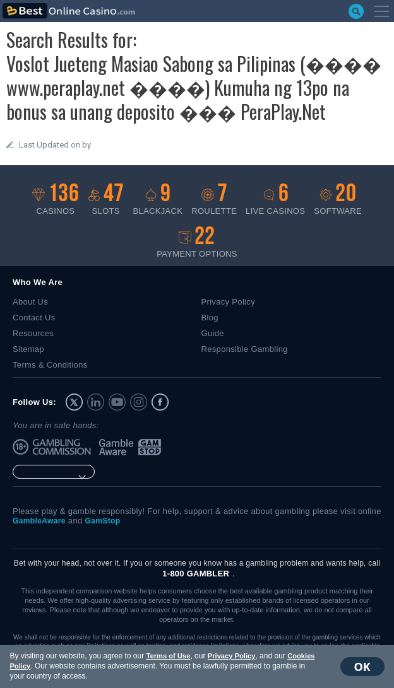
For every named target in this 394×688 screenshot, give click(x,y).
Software (338, 200)
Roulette (214, 200)
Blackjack (157, 200)
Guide (212, 333)
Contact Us (34, 317)
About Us (30, 301)
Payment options (197, 242)
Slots (106, 200)
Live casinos (275, 200)
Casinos (55, 200)
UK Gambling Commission (64, 447)
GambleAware (117, 447)
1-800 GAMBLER (195, 573)
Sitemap (28, 349)
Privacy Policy (228, 656)
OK (365, 666)
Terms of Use (165, 656)
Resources (33, 333)
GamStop (150, 447)
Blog (209, 317)
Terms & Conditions (50, 365)
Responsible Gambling (244, 349)
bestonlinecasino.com (69, 11)
